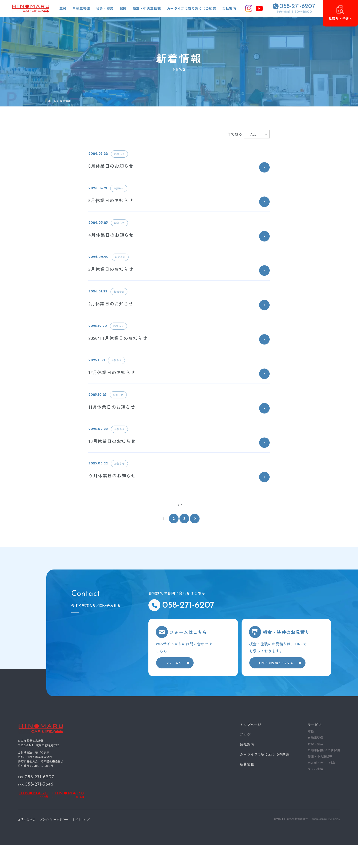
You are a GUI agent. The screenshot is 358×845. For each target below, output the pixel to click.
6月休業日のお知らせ (111, 165)
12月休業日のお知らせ (111, 372)
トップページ (250, 724)
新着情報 (247, 764)
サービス (315, 724)
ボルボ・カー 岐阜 (321, 762)
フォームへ (174, 663)
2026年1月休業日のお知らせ (117, 338)
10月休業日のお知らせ (112, 441)
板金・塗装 (315, 744)
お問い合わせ (26, 819)
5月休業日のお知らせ (110, 200)
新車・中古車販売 (320, 756)
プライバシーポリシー (53, 819)
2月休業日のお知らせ (110, 303)
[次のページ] (195, 519)
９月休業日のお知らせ (112, 475)
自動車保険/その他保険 (324, 750)
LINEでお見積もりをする (276, 663)
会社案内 (247, 744)
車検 (311, 731)
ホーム (52, 101)
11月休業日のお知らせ (111, 406)
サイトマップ (81, 819)
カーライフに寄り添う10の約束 (265, 754)
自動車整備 (315, 737)
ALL (253, 134)
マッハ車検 (315, 769)
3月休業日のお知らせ (110, 269)
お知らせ (119, 154)
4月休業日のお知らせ (111, 234)
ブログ (245, 734)
